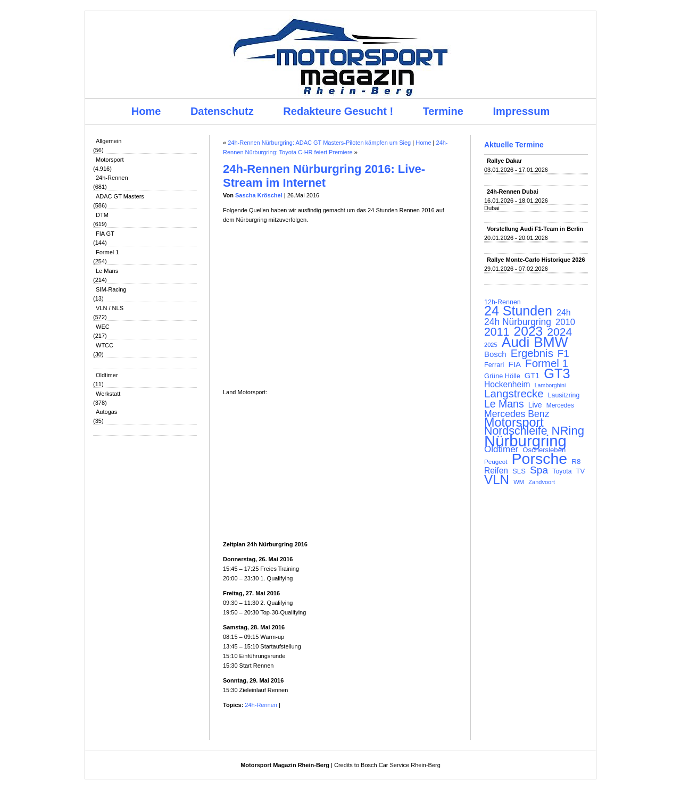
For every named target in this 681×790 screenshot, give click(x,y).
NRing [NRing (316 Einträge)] (568, 431)
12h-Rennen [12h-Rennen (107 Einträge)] (502, 302)
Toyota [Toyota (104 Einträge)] (561, 471)
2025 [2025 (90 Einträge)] (490, 345)
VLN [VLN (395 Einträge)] (496, 480)
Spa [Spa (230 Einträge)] (539, 470)
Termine (443, 111)
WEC (103, 326)
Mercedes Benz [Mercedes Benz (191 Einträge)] (516, 414)
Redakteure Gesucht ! (338, 111)
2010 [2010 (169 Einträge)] (565, 322)
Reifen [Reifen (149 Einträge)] (496, 471)
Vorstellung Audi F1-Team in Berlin (535, 229)
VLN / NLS (109, 308)
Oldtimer (107, 375)
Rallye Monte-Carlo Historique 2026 (536, 259)
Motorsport (110, 159)
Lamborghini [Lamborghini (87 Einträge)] (550, 385)
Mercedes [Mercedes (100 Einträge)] (560, 405)
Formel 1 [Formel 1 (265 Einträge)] (546, 363)
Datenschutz (222, 111)
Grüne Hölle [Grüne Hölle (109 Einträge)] (502, 376)
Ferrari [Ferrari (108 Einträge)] (494, 365)
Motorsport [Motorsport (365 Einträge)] (514, 422)
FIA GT (105, 233)
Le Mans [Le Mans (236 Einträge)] (504, 404)
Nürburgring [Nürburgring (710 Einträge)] (525, 441)
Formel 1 (107, 252)
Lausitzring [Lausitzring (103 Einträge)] (563, 395)
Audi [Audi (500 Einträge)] (516, 342)
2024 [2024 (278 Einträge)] (559, 332)
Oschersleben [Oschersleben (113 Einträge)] (544, 450)
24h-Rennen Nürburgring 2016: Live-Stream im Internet (324, 175)
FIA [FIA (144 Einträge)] (514, 364)
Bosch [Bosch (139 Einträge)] (495, 354)
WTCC (104, 345)
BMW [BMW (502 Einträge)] (551, 342)
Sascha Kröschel (259, 195)
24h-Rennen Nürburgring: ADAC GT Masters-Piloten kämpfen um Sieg (319, 142)
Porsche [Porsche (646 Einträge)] (540, 458)
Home (146, 111)
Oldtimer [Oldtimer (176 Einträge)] (501, 449)
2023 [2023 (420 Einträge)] (528, 331)
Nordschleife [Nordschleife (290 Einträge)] (515, 431)
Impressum (521, 111)
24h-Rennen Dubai (512, 191)
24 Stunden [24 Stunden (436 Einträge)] (518, 310)
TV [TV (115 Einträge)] (580, 471)
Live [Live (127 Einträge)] (535, 405)
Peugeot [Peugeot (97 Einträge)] (496, 461)
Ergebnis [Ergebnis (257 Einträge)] (532, 353)
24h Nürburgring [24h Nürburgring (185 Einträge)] (517, 322)
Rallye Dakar (504, 160)
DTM (102, 215)
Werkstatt (108, 393)
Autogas (106, 412)
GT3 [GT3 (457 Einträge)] (557, 373)
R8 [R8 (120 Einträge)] (575, 461)
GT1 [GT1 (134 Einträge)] (532, 375)
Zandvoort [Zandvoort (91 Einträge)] (541, 482)
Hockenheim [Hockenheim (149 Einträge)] (507, 384)
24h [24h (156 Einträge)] (564, 313)
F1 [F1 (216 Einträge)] (563, 354)
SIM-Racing (111, 289)
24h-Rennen (112, 177)
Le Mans (107, 271)
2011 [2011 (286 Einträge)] (496, 332)
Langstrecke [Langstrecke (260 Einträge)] (514, 393)
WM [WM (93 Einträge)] (518, 482)
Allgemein (108, 141)
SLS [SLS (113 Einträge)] (519, 471)
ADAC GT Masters (120, 196)
